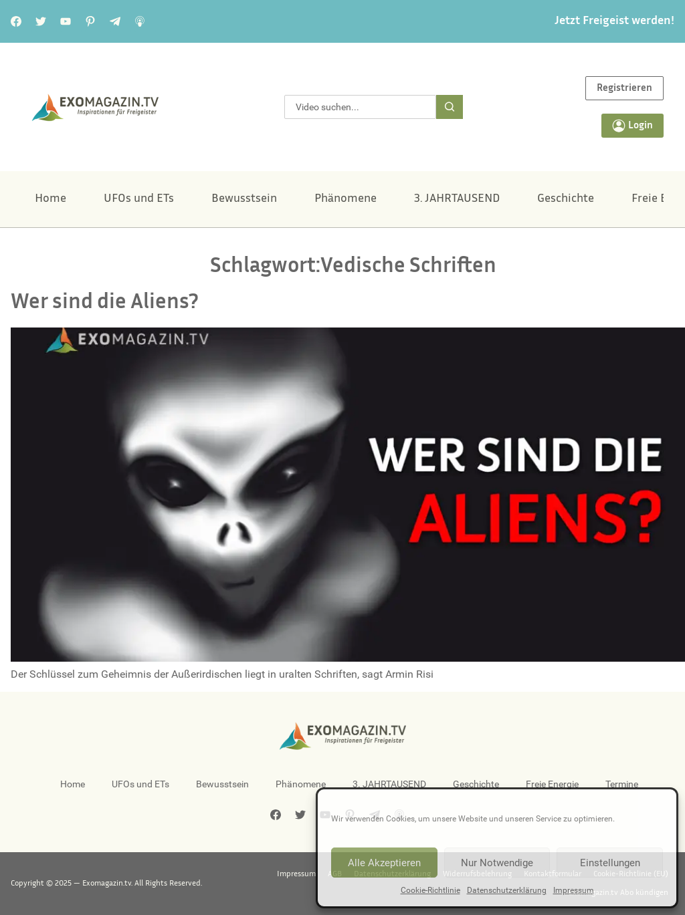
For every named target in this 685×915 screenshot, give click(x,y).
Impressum (573, 890)
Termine (621, 784)
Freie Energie (552, 784)
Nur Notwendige (497, 863)
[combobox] (359, 107)
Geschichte (565, 199)
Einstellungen (610, 863)
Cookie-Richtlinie (430, 890)
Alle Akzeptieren (384, 863)
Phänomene (345, 199)
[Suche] (449, 107)
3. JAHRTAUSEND (457, 199)
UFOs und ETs (139, 199)
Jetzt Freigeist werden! (614, 21)
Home (50, 199)
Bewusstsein (244, 199)
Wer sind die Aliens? (105, 303)
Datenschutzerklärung (507, 890)
